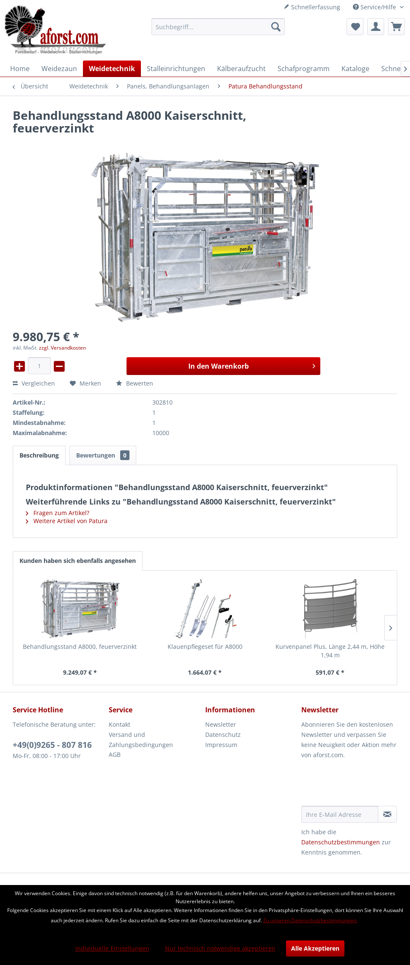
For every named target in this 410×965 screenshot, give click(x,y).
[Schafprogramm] (304, 69)
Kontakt (119, 724)
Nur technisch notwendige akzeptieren (220, 948)
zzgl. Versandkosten (62, 347)
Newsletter (220, 724)
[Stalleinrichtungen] (176, 69)
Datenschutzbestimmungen (340, 842)
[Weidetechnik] (112, 69)
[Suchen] (276, 26)
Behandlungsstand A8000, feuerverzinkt (80, 646)
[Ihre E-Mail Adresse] (339, 814)
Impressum (221, 745)
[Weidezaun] (59, 69)
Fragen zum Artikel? (57, 513)
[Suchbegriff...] (218, 26)
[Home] (20, 69)
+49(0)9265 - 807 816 (52, 744)
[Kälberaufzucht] (241, 69)
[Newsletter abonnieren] (387, 814)
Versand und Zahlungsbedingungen (141, 740)
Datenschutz (223, 735)
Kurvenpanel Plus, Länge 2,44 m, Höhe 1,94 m (330, 650)
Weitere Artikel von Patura (66, 521)
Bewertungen (102, 455)
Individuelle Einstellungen (112, 948)
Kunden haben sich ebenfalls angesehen (77, 561)
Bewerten (134, 383)
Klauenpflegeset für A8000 (205, 646)
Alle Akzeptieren (315, 948)
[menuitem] (218, 26)
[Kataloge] (355, 69)
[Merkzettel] (355, 26)
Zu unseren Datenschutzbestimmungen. (310, 920)
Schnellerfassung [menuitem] (311, 7)
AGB (115, 754)
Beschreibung (39, 455)
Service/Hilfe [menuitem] (375, 7)
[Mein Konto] (375, 26)
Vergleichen (34, 383)
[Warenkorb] (396, 26)
